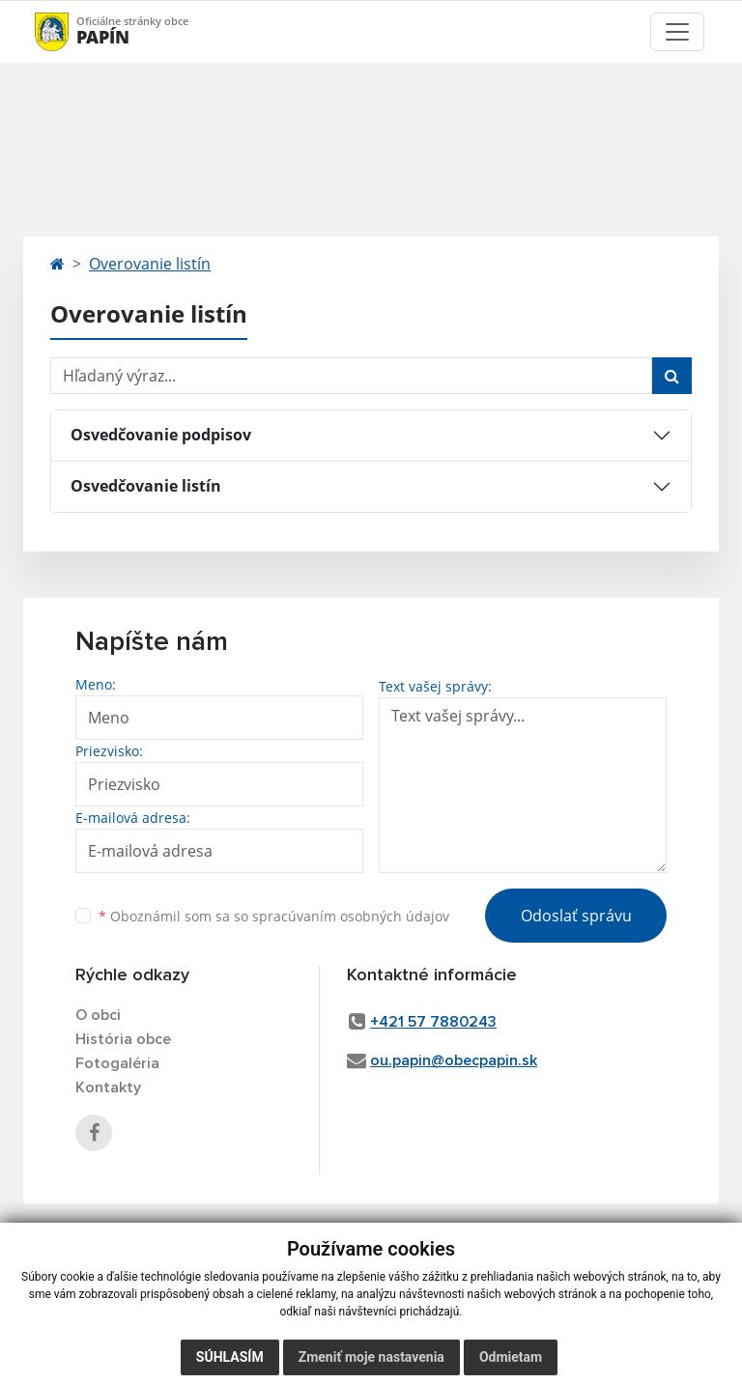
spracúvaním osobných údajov (350, 916)
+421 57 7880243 (433, 1022)
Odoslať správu (576, 915)
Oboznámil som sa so (274, 916)
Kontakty (108, 1087)
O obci (98, 1015)
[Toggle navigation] (677, 32)
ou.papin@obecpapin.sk (453, 1060)
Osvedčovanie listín (146, 485)
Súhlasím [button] (230, 1357)
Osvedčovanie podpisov (161, 434)
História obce (123, 1039)
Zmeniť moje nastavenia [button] (371, 1357)
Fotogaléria (117, 1063)
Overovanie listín (150, 263)
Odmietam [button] (510, 1357)
